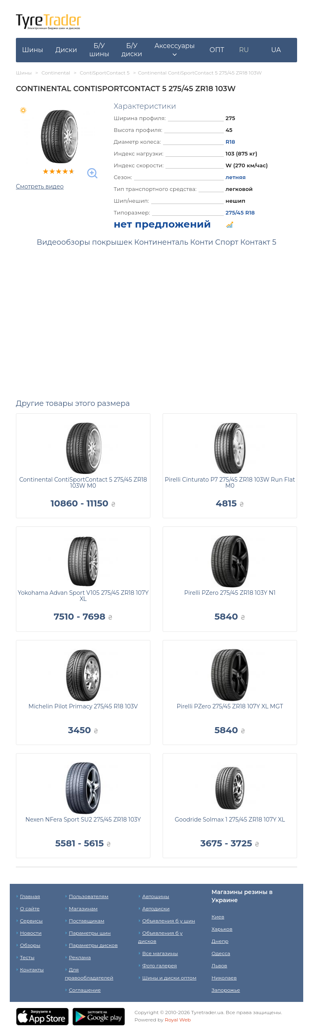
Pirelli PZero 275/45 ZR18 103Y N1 (230, 592)
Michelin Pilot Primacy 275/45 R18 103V (83, 706)
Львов (219, 965)
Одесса (221, 953)
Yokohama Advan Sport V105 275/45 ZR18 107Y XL (83, 596)
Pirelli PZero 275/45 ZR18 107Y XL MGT (229, 706)
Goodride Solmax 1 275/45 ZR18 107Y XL (230, 819)
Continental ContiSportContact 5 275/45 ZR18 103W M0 (83, 482)
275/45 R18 (240, 212)
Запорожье (226, 990)
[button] (174, 50)
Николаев (224, 978)
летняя (236, 177)
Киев (218, 917)
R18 (231, 141)
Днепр (220, 941)
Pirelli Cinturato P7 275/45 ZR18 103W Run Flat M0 (230, 482)
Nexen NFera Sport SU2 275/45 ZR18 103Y (83, 819)
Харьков (222, 929)
